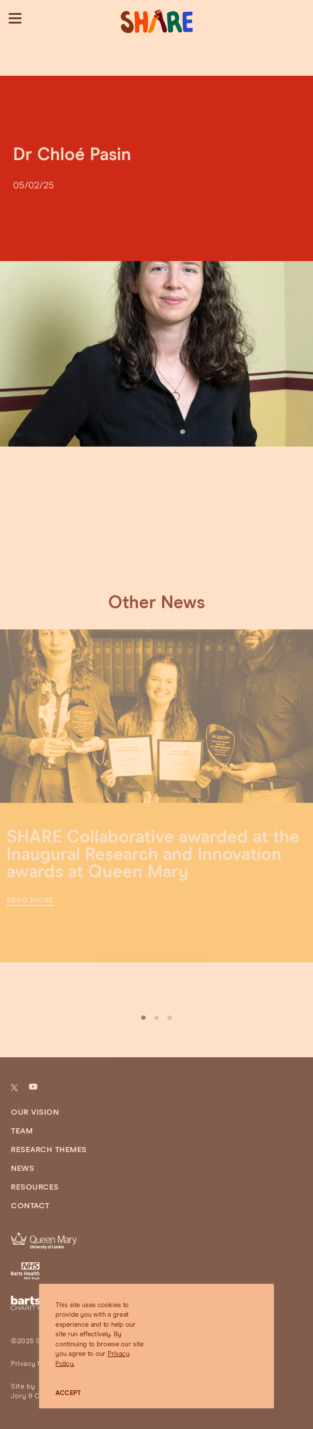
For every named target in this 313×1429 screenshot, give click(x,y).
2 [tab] (156, 1018)
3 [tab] (169, 1018)
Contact (30, 1206)
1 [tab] (143, 1018)
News (22, 1169)
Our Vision (35, 1112)
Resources (35, 1187)
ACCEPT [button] (68, 1393)
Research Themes (49, 1150)
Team (22, 1131)
